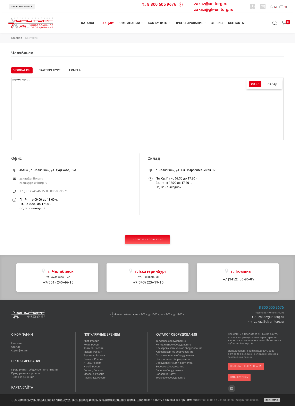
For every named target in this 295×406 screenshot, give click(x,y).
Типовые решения (22, 377)
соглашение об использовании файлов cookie (227, 399)
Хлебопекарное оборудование (174, 351)
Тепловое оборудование (171, 340)
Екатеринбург (49, 70)
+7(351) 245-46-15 (58, 282)
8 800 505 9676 (161, 4)
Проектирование (189, 23)
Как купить (157, 23)
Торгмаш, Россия (94, 355)
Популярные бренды (102, 334)
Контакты (236, 23)
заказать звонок (22, 6)
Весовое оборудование (170, 366)
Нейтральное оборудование (173, 359)
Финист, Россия (93, 348)
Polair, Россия (92, 344)
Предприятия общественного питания (35, 369)
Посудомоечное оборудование (175, 355)
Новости (16, 343)
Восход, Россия (93, 370)
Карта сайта (22, 387)
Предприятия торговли (25, 373)
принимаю (272, 399)
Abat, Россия (91, 340)
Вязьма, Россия (93, 359)
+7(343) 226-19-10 (148, 282)
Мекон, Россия (93, 351)
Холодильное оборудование (173, 344)
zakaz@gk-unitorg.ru (214, 9)
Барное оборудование (169, 370)
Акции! (108, 23)
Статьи (15, 346)
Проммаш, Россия (95, 377)
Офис (255, 84)
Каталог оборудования (176, 334)
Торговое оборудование (170, 377)
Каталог (88, 23)
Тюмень (75, 70)
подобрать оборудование (246, 366)
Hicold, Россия (92, 366)
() (273, 7)
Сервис (217, 23)
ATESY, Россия (92, 362)
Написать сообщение (147, 239)
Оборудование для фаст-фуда (174, 362)
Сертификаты (19, 350)
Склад (272, 84)
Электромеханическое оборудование (179, 348)
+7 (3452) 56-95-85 (238, 279)
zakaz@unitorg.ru (210, 3)
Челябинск (22, 70)
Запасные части (166, 373)
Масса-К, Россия (94, 373)
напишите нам (239, 377)
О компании (129, 23)
